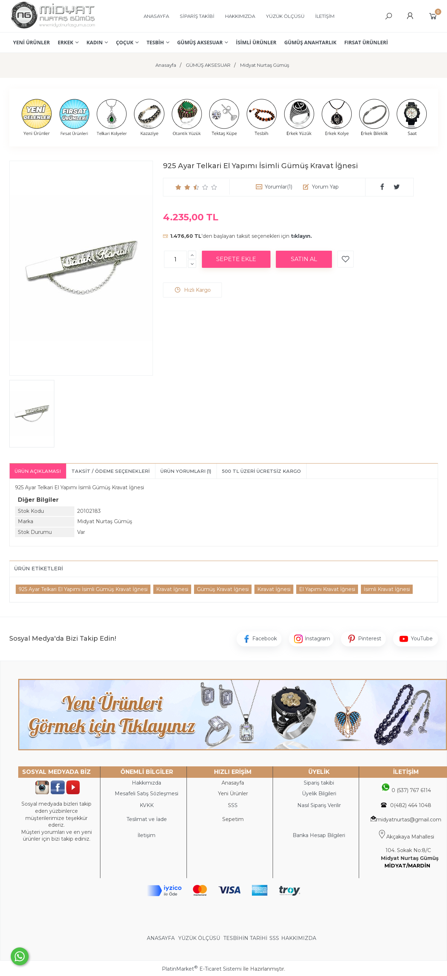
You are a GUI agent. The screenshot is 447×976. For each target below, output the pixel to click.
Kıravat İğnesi (273, 589)
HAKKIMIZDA (298, 938)
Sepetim (233, 819)
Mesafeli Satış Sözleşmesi (146, 793)
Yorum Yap (325, 187)
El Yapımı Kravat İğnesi (327, 589)
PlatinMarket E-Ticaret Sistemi (202, 969)
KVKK (147, 805)
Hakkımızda (146, 783)
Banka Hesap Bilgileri (319, 835)
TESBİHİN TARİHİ (245, 938)
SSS (274, 938)
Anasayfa (233, 783)
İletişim (146, 835)
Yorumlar (278, 187)
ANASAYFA (161, 938)
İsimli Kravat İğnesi (387, 589)
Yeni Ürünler (233, 793)
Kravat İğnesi (172, 589)
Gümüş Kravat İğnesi (223, 589)
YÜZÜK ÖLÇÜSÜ (199, 938)
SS (234, 805)
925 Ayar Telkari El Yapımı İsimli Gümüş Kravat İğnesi (83, 589)
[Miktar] (175, 259)
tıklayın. (301, 236)
